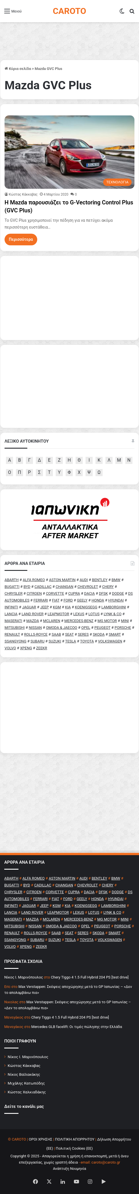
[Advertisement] (69, 707)
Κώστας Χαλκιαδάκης (27, 1092)
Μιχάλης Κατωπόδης (26, 1083)
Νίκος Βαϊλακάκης (24, 1074)
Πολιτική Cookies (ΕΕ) (74, 1148)
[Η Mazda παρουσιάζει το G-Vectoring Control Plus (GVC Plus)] (69, 152)
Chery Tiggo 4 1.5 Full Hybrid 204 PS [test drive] (89, 977)
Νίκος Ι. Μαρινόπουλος (28, 1056)
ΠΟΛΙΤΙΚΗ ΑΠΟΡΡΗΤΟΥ (75, 1139)
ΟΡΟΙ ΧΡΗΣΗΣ (40, 1139)
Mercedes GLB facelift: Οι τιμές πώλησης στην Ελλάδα (76, 1027)
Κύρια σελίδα (18, 69)
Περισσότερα (21, 239)
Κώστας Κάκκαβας (23, 194)
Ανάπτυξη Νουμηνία (69, 1168)
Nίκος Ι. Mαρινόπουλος (23, 977)
